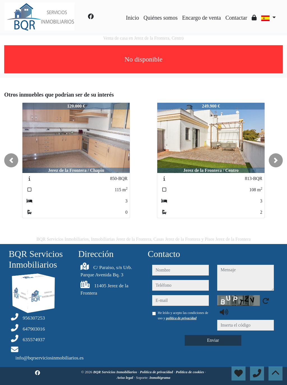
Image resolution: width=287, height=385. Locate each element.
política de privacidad (181, 318)
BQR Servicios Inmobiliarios (115, 372)
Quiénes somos (161, 18)
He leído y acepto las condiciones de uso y (183, 315)
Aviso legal (125, 377)
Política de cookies (190, 372)
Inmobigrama (159, 377)
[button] (11, 160)
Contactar (236, 18)
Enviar (213, 340)
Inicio (132, 18)
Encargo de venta (201, 18)
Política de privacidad (157, 372)
